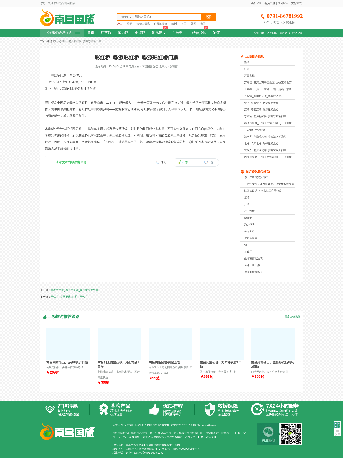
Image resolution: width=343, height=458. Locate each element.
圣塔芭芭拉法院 (253, 258)
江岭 (246, 69)
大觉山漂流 (143, 23)
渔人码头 (249, 224)
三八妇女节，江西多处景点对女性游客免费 (269, 184)
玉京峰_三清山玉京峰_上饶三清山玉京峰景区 (270, 89)
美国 (183, 23)
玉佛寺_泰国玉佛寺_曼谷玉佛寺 (69, 296)
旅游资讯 (285, 32)
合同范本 (187, 424)
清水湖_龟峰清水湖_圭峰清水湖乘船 (265, 136)
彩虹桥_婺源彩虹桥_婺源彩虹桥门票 (265, 116)
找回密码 (283, 3)
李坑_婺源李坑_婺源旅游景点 (261, 102)
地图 (177, 444)
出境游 (140, 33)
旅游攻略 (297, 32)
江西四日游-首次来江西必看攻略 (263, 190)
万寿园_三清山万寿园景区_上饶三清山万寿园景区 (273, 82)
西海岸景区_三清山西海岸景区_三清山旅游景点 (271, 156)
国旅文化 (141, 424)
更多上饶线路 (292, 316)
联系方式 (210, 424)
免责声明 (176, 424)
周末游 (146, 437)
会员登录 (256, 3)
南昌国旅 (141, 433)
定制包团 (259, 32)
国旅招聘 (152, 424)
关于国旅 (117, 424)
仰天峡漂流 (160, 23)
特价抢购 (200, 32)
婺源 (129, 23)
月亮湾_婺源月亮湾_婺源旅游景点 (264, 96)
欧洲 (174, 23)
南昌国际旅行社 (121, 433)
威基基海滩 (250, 238)
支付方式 (296, 3)
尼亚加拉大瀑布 (253, 272)
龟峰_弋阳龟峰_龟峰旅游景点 (261, 143)
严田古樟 (249, 75)
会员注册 (269, 3)
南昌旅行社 (196, 433)
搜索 (208, 17)
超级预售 (134, 437)
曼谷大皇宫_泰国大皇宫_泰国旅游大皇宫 (74, 290)
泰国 (203, 23)
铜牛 (246, 244)
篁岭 (246, 62)
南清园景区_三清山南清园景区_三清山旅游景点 (271, 123)
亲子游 (122, 437)
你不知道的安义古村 (256, 177)
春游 (226, 433)
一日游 (236, 433)
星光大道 (249, 231)
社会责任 (164, 424)
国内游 (123, 33)
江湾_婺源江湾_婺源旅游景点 (261, 109)
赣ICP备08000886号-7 (186, 448)
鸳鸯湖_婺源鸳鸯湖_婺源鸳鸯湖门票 (265, 150)
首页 (90, 33)
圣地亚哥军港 (252, 265)
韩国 (193, 23)
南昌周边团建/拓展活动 (164, 362)
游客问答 (272, 32)
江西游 (106, 33)
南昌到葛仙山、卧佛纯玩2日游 (67, 362)
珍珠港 (248, 217)
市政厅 (248, 251)
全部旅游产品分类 (63, 32)
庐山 (119, 23)
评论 (163, 162)
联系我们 (129, 424)
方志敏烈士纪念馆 (254, 129)
